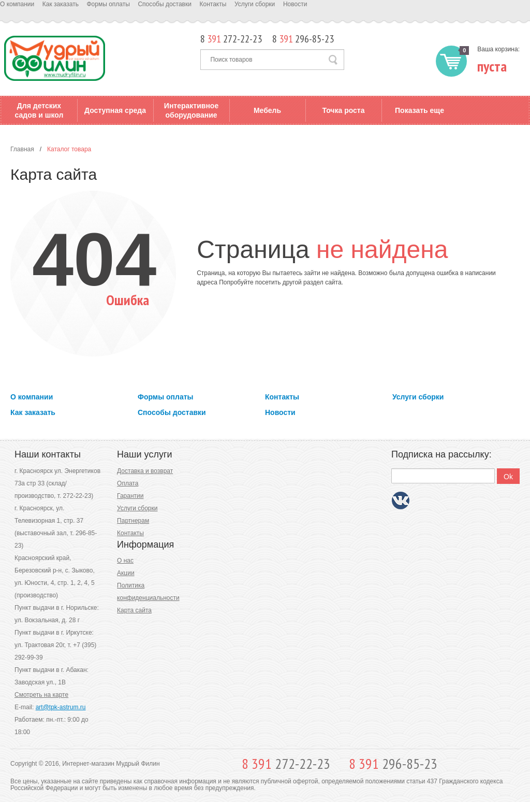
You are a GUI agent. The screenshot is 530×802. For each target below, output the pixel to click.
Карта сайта (134, 610)
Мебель (267, 110)
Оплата (127, 483)
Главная (22, 149)
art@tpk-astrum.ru (61, 707)
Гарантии (130, 495)
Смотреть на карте (41, 694)
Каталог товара (69, 149)
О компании (17, 4)
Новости (295, 4)
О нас (125, 560)
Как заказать (60, 4)
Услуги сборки (254, 4)
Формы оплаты (107, 4)
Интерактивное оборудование (191, 110)
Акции (126, 573)
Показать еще (419, 110)
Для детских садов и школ (39, 110)
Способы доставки (165, 4)
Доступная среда (115, 110)
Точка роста (343, 110)
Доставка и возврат (145, 471)
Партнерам (133, 520)
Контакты (213, 4)
